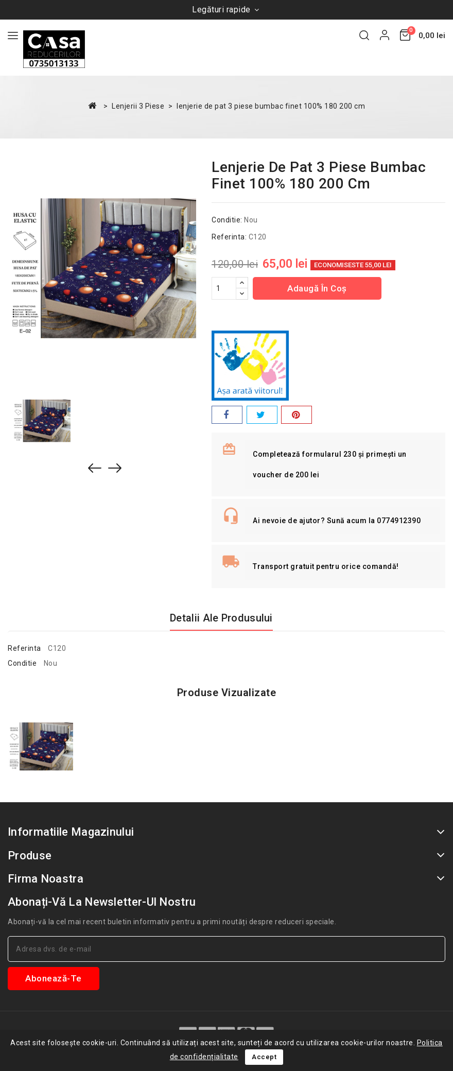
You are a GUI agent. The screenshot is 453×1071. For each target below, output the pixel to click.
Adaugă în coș (317, 288)
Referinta (24, 648)
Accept (264, 1057)
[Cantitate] (224, 288)
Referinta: (229, 237)
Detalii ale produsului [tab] (221, 618)
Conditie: (227, 220)
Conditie (22, 663)
